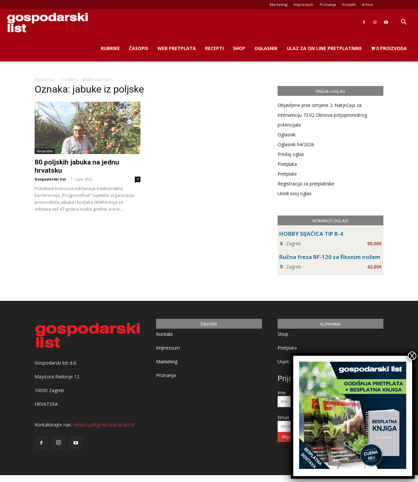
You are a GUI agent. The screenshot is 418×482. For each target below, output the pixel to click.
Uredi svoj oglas (295, 193)
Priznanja (328, 4)
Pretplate (287, 174)
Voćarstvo (45, 151)
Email (283, 417)
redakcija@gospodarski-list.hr (104, 425)
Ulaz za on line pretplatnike (324, 48)
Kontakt (349, 4)
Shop (239, 48)
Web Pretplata (176, 48)
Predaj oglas (291, 154)
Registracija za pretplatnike (306, 184)
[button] (403, 23)
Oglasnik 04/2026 (296, 144)
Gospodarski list (50, 179)
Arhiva (367, 4)
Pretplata (287, 164)
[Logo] (47, 22)
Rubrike (110, 48)
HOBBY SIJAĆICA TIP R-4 (311, 233)
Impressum (304, 4)
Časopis (138, 48)
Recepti (214, 48)
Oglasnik (266, 48)
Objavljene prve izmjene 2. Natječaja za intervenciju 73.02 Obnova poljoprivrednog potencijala (322, 115)
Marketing (278, 4)
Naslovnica (45, 79)
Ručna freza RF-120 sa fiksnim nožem (329, 257)
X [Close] (412, 356)
